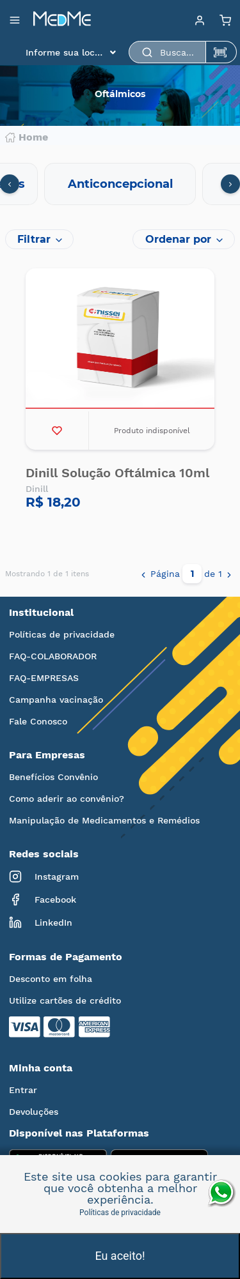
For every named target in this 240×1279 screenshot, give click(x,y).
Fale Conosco (38, 721)
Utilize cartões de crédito (65, 1000)
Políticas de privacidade (62, 634)
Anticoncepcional (120, 184)
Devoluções (33, 1112)
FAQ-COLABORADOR (53, 656)
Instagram (44, 876)
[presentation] (9, 184)
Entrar (23, 1090)
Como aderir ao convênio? (66, 798)
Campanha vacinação (56, 699)
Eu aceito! (120, 1255)
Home (26, 137)
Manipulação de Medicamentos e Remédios (104, 820)
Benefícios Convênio (53, 777)
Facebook (42, 899)
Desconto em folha (50, 979)
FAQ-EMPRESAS (44, 678)
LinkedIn (40, 922)
